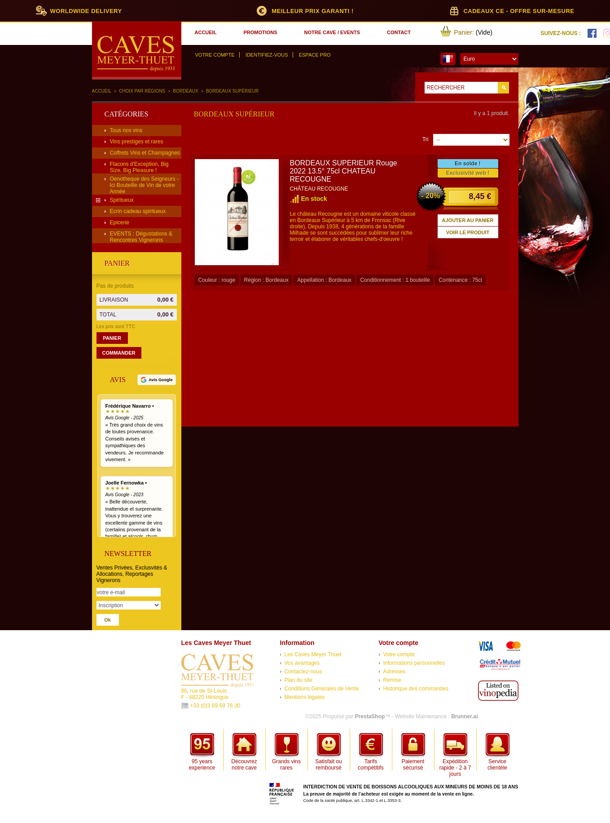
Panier (117, 263)
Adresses (394, 671)
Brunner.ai (464, 716)
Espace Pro (315, 55)
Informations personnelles (414, 663)
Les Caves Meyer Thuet (313, 654)
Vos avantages (302, 663)
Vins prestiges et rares (136, 141)
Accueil (101, 91)
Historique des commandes (415, 688)
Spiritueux (122, 200)
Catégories (127, 114)
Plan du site (299, 680)
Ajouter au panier (468, 220)
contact (399, 32)
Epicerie (119, 222)
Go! (503, 87)
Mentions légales (305, 697)
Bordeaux (185, 91)
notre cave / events (332, 32)
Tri (425, 139)
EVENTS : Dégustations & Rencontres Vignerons (141, 237)
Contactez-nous (303, 671)
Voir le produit (468, 232)
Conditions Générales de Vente (322, 688)
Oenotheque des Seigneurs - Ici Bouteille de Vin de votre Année (144, 185)
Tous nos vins (126, 130)
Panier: (464, 32)
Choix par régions (142, 91)
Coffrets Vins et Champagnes (145, 153)
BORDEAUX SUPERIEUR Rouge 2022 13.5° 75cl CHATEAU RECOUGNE (343, 171)
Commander (119, 353)
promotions (260, 32)
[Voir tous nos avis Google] (156, 379)
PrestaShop (370, 716)
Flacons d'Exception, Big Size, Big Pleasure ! (139, 167)
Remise (392, 680)
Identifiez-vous (267, 55)
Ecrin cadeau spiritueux (138, 211)
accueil (206, 32)
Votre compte (215, 55)
